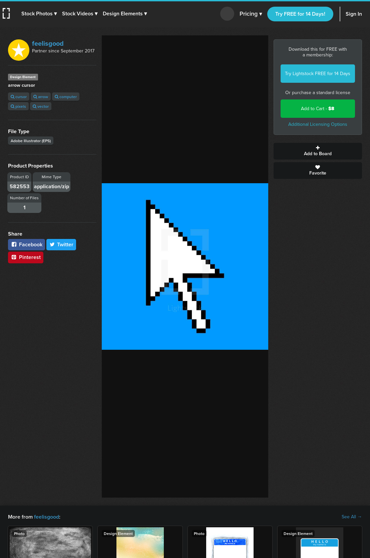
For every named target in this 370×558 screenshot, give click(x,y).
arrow (40, 96)
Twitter (61, 244)
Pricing (251, 14)
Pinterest (26, 257)
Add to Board (318, 151)
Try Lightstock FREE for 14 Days (317, 73)
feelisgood (48, 43)
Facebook (26, 244)
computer (66, 96)
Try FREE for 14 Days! (300, 14)
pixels (18, 106)
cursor (19, 96)
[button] (39, 13)
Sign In (354, 14)
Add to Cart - (317, 108)
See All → (352, 517)
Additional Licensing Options (317, 124)
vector (41, 106)
